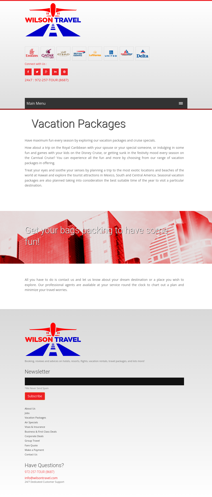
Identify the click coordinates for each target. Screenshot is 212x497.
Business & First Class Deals (41, 431)
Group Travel (32, 440)
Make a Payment (34, 450)
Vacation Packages (35, 417)
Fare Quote (31, 445)
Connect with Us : (36, 64)
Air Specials (31, 422)
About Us (30, 408)
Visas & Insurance (35, 426)
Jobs (27, 413)
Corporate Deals (34, 436)
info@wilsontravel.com (41, 478)
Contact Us (31, 454)
